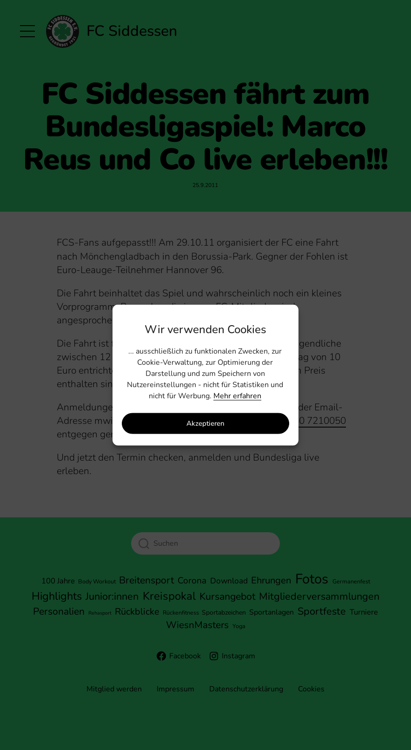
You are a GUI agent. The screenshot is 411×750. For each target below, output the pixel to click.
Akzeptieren (205, 423)
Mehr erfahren (237, 395)
